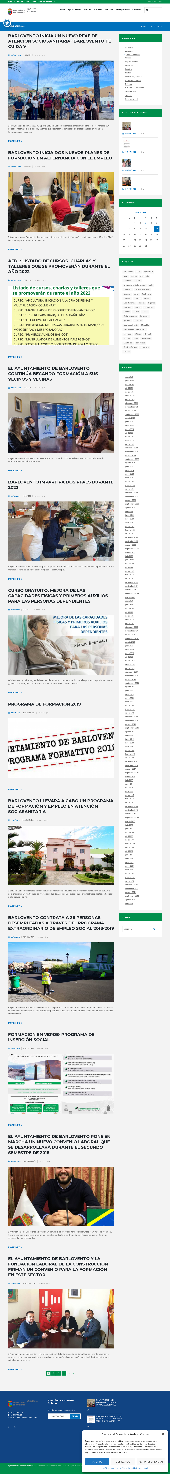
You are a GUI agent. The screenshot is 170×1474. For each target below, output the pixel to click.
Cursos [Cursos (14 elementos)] (146, 298)
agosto (130, 418)
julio (140, 212)
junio (129, 381)
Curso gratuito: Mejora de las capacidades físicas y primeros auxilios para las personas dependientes (58, 596)
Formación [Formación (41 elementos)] (144, 316)
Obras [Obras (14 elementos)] (136, 338)
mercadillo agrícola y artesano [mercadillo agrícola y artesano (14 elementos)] (135, 329)
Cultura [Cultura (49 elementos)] (137, 298)
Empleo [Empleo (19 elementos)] (138, 307)
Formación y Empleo (133, 77)
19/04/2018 (15, 1283)
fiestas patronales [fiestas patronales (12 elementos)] (130, 316)
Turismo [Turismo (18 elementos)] (127, 351)
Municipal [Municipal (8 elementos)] (128, 334)
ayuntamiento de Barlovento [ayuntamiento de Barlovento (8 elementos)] (134, 285)
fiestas (128, 73)
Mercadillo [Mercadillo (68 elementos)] (145, 325)
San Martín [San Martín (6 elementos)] (128, 343)
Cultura (128, 58)
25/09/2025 (16, 55)
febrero (130, 396)
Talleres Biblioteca (133, 54)
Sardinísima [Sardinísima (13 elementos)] (140, 343)
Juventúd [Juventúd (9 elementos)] (138, 320)
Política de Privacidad (128, 1468)
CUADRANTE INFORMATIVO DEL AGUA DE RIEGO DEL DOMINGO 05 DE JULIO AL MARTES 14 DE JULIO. (144, 145)
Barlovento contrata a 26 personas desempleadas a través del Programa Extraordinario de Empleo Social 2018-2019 (61, 923)
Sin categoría (130, 92)
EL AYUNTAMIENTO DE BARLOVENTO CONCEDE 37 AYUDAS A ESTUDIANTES (144, 125)
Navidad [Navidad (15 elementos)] (147, 334)
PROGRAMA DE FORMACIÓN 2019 (44, 704)
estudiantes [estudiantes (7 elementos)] (149, 307)
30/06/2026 (130, 189)
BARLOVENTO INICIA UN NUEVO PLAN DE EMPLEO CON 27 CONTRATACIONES (144, 180)
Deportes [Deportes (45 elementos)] (151, 303)
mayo (129, 385)
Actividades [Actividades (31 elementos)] (128, 271)
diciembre (131, 403)
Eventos (128, 69)
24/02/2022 (16, 388)
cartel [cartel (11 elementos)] (136, 294)
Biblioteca (129, 52)
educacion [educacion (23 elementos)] (128, 307)
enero (129, 400)
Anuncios (129, 48)
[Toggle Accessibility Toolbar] (7, 21)
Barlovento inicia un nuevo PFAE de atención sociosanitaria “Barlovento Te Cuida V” (59, 41)
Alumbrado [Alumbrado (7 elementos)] (144, 276)
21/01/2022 (15, 610)
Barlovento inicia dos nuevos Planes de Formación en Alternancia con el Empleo (60, 155)
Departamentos (131, 62)
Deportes (129, 66)
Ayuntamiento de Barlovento (19, 1466)
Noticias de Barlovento (134, 88)
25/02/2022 (16, 280)
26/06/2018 (16, 1161)
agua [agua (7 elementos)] (126, 276)
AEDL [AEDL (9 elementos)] (138, 271)
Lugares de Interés (133, 81)
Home (143, 26)
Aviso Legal (69, 1466)
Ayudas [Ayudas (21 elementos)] (137, 280)
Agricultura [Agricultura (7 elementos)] (148, 271)
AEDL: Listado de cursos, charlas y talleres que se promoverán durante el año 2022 (59, 266)
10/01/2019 (15, 820)
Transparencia (123, 10)
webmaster (31, 712)
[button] (163, 1435)
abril (129, 388)
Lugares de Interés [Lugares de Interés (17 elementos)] (130, 325)
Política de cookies (110, 1468)
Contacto (136, 10)
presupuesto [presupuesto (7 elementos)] (146, 338)
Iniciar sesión (155, 2)
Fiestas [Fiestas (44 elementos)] (145, 311)
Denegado (122, 1461)
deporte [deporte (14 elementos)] (141, 303)
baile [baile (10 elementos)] (150, 285)
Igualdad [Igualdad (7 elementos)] (127, 320)
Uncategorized (131, 99)
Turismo (88, 10)
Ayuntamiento (74, 10)
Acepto (97, 1461)
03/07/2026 (130, 152)
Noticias (98, 10)
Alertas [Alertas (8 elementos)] (134, 276)
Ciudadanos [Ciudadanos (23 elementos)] (146, 294)
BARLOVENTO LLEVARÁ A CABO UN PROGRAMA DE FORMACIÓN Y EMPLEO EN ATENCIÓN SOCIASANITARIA (60, 806)
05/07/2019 (15, 713)
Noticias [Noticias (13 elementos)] (127, 338)
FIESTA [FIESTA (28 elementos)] (136, 311)
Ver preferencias (150, 1461)
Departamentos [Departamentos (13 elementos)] (129, 303)
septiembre (132, 415)
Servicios (109, 10)
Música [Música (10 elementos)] (138, 334)
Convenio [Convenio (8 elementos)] (127, 298)
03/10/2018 (15, 1048)
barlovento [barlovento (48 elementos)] (128, 289)
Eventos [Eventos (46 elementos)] (127, 311)
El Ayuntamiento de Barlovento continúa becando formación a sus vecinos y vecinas (53, 374)
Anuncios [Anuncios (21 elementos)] (127, 280)
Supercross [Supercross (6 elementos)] (144, 347)
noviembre (131, 407)
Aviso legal (143, 1468)
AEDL (29, 55)
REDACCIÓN (31, 1161)
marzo (129, 392)
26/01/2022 (16, 496)
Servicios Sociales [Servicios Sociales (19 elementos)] (130, 347)
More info (14, 141)
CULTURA (29, 820)
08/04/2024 (16, 166)
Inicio (62, 10)
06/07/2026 (130, 134)
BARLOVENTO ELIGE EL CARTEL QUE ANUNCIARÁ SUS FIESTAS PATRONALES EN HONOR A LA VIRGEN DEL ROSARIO (145, 165)
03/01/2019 (15, 937)
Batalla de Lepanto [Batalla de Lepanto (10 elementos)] (142, 289)
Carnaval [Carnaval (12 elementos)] (127, 294)
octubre (130, 411)
